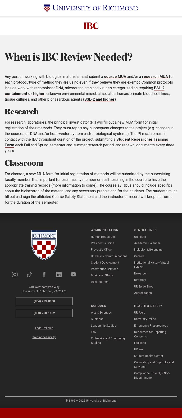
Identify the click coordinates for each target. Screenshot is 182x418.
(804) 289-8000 (44, 301)
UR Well (139, 349)
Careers (139, 256)
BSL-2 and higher (99, 99)
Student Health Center (148, 356)
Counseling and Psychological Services (154, 365)
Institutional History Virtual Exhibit (151, 265)
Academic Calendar (147, 243)
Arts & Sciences (101, 312)
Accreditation (143, 293)
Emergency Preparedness (151, 325)
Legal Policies (44, 328)
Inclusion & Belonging (148, 250)
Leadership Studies (103, 325)
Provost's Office (101, 250)
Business (97, 319)
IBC (91, 25)
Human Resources (103, 236)
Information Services (104, 269)
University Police (145, 319)
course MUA (115, 76)
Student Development (105, 262)
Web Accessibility (44, 337)
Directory (140, 280)
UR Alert (139, 312)
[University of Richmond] (91, 8)
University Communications (109, 256)
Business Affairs (102, 275)
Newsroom (141, 273)
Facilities (140, 343)
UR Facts (140, 236)
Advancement (100, 281)
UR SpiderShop (143, 286)
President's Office (102, 243)
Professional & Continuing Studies (108, 341)
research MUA (155, 76)
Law (93, 332)
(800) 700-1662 (44, 313)
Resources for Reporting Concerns (150, 334)
